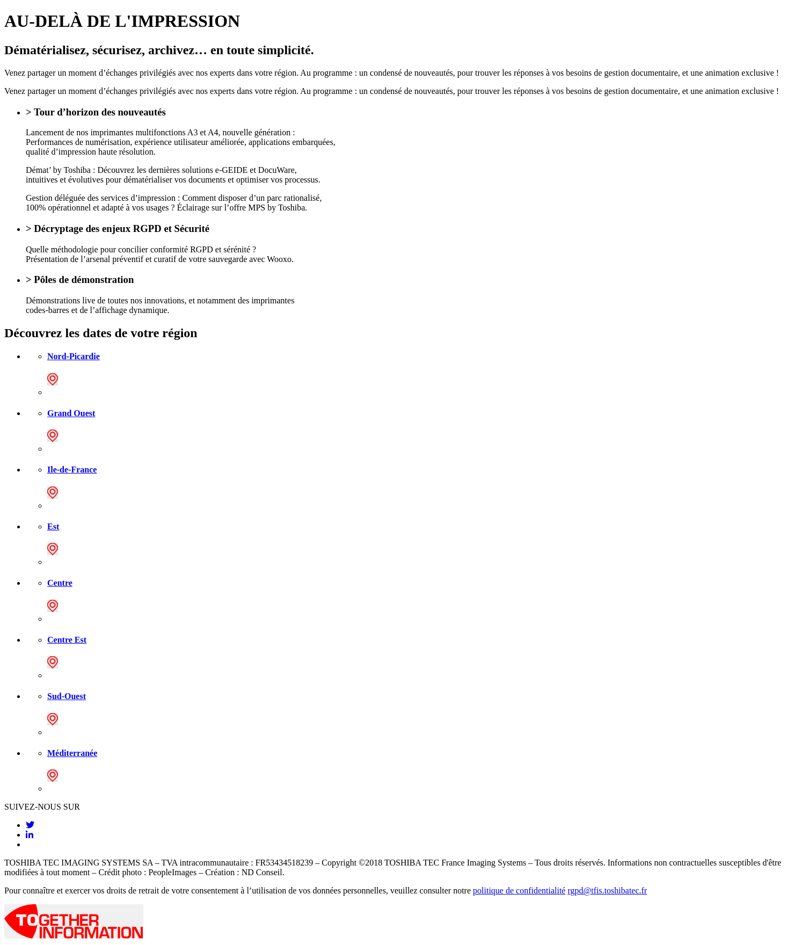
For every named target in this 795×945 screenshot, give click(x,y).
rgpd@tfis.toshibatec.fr (607, 890)
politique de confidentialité (519, 890)
